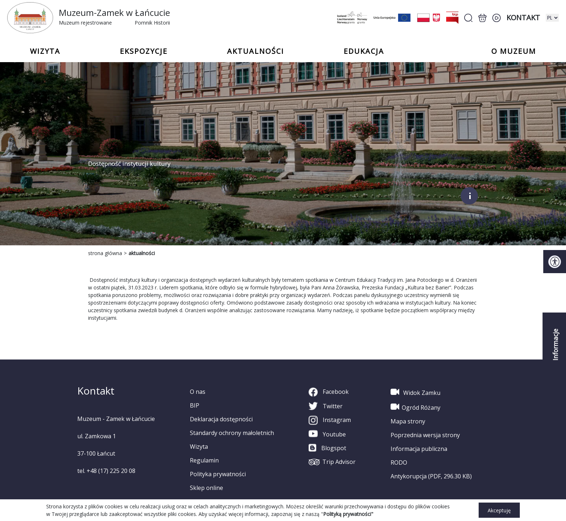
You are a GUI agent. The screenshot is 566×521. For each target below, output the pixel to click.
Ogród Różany (415, 407)
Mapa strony (408, 421)
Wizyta (199, 447)
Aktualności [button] (255, 51)
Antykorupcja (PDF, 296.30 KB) (431, 476)
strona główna (105, 253)
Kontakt (523, 17)
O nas (197, 392)
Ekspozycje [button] (143, 51)
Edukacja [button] (364, 51)
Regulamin (204, 460)
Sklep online (206, 488)
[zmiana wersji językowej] (552, 18)
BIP (194, 405)
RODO (399, 462)
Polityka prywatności (218, 474)
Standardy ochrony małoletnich (232, 433)
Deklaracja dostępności (221, 419)
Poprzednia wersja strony (425, 435)
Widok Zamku (415, 392)
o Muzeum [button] (513, 51)
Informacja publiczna (419, 449)
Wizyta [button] (45, 51)
